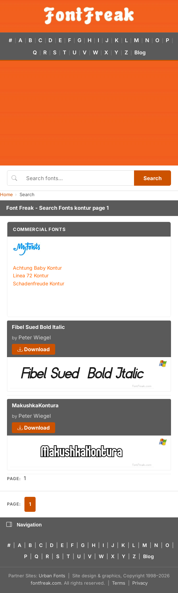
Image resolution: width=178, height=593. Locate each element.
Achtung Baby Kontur (37, 268)
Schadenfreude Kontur (38, 283)
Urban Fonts (52, 575)
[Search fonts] (77, 178)
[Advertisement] (89, 113)
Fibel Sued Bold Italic (38, 327)
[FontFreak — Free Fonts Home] (89, 15)
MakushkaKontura (35, 405)
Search (152, 178)
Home (6, 194)
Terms (118, 583)
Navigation (24, 525)
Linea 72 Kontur (31, 275)
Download (33, 349)
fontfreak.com (46, 583)
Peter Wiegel (34, 337)
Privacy (140, 583)
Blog (140, 52)
